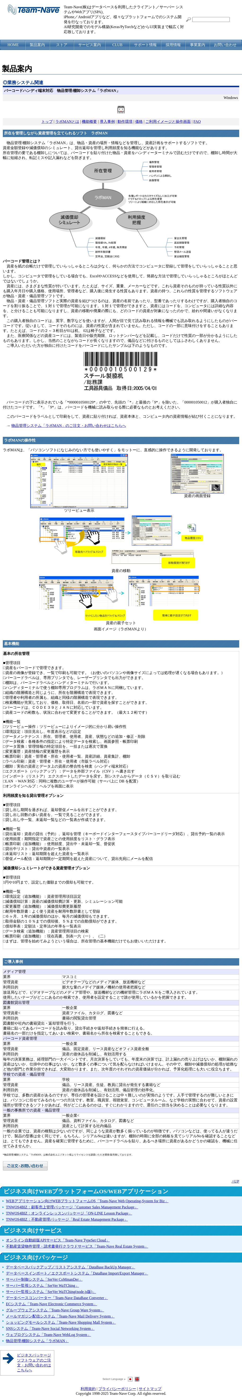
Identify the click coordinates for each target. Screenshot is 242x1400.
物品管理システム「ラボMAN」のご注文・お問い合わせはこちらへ (68, 426)
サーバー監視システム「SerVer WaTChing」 (42, 1286)
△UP (235, 1181)
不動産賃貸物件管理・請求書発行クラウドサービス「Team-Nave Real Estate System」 (77, 1246)
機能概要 (89, 122)
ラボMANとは (67, 122)
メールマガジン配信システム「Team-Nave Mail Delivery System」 (60, 1316)
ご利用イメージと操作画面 (168, 122)
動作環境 (125, 122)
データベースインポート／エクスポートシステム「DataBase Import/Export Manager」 (77, 1273)
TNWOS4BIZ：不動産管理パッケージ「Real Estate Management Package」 (67, 1219)
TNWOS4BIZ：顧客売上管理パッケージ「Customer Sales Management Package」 (72, 1207)
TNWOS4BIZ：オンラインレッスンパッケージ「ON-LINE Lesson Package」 (69, 1213)
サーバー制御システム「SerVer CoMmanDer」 (44, 1279)
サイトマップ (150, 1389)
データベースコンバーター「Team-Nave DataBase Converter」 (57, 1298)
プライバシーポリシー (117, 1389)
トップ (47, 122)
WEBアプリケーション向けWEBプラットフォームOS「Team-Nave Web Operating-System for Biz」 (87, 1201)
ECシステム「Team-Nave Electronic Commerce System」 (51, 1304)
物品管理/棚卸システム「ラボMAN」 (37, 1341)
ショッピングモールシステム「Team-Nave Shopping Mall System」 (61, 1322)
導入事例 (107, 122)
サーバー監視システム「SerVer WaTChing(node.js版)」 (51, 1292)
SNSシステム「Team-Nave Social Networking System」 (50, 1329)
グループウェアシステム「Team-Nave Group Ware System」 (55, 1310)
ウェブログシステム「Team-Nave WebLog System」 (48, 1335)
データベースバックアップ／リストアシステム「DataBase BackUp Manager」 (70, 1267)
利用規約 (88, 1389)
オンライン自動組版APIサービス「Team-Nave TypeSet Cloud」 (58, 1240)
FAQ (197, 122)
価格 (139, 122)
